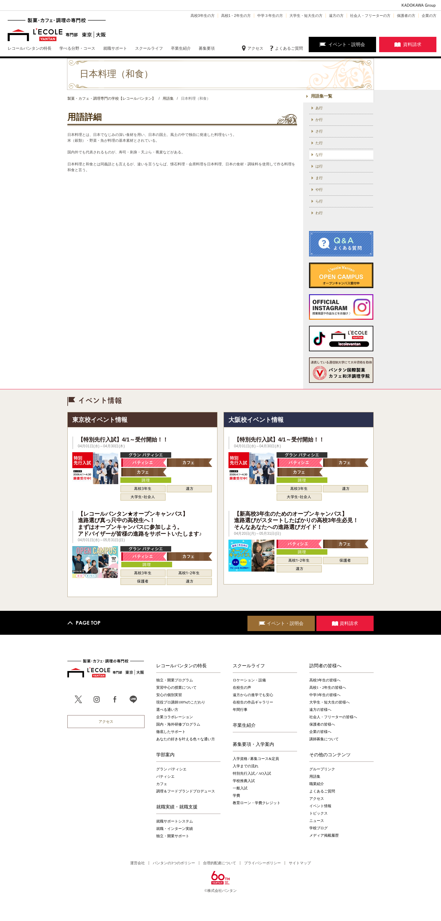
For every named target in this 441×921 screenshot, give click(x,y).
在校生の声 (242, 687)
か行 (319, 120)
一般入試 (240, 788)
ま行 (319, 178)
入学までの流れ (245, 766)
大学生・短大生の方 (305, 15)
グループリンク (322, 769)
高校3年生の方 (202, 15)
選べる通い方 (167, 709)
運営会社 (137, 863)
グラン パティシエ (171, 769)
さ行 (319, 131)
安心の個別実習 (169, 695)
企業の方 (429, 15)
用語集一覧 (321, 96)
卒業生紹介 (244, 725)
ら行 (319, 201)
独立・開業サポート (172, 836)
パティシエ (165, 776)
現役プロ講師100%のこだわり (180, 702)
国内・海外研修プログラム (178, 724)
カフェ (161, 784)
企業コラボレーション (174, 717)
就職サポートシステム (174, 821)
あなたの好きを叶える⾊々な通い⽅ (185, 739)
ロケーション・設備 (249, 680)
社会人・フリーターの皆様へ (333, 717)
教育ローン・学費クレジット (257, 803)
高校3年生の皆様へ (325, 680)
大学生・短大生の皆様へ (329, 702)
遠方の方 (336, 15)
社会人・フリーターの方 (370, 15)
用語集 (314, 776)
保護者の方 (406, 15)
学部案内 (165, 754)
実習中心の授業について (176, 687)
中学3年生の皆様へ (325, 695)
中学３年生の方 (270, 15)
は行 (319, 166)
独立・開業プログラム (174, 680)
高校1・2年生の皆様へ (327, 687)
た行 (319, 143)
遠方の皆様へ (320, 709)
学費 (236, 795)
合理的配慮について (219, 863)
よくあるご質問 (289, 48)
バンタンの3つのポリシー (174, 863)
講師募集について (324, 739)
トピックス (318, 813)
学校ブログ (318, 828)
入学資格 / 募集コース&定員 (256, 759)
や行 (319, 189)
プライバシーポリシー (262, 863)
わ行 (319, 213)
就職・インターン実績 (174, 829)
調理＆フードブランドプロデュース (185, 791)
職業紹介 (316, 784)
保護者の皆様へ (322, 724)
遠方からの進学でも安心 (253, 695)
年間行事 (240, 709)
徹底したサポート (171, 732)
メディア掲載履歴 (324, 835)
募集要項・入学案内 (253, 744)
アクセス (255, 48)
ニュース (316, 821)
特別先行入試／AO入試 (252, 773)
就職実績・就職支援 (177, 806)
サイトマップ (300, 863)
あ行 (319, 108)
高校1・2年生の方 (236, 15)
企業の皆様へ (320, 732)
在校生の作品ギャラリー (253, 702)
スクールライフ (249, 665)
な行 (319, 154)
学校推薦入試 (244, 781)
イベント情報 (320, 806)
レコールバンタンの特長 (181, 665)
